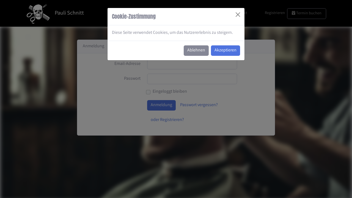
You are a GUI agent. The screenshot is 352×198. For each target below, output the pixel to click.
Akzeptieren (226, 50)
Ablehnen (196, 50)
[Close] (237, 14)
